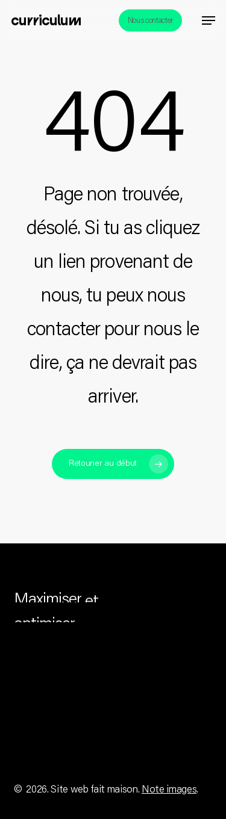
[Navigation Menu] (208, 20)
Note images (169, 790)
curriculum (46, 20)
